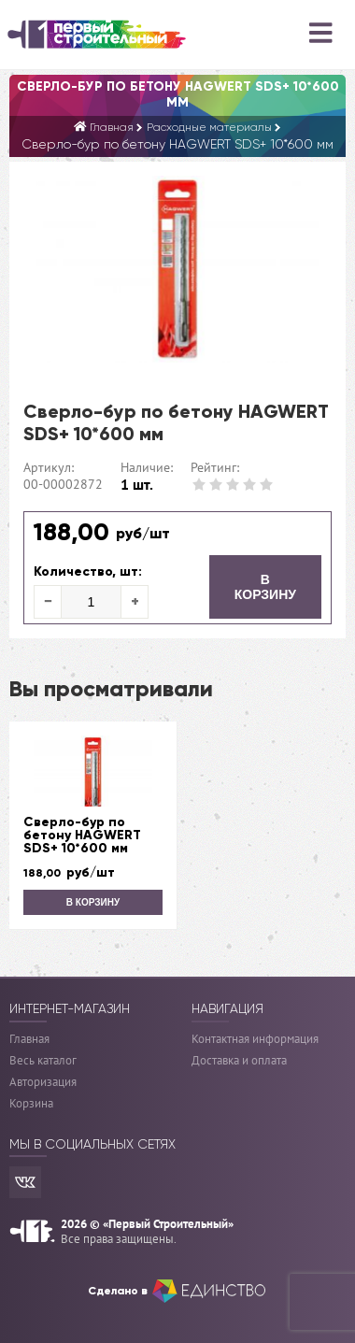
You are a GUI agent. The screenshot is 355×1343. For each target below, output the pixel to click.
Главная (29, 1039)
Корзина (31, 1103)
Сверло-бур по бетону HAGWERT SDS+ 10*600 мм (82, 835)
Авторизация (43, 1082)
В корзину (265, 587)
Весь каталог (43, 1060)
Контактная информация (255, 1039)
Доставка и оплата (239, 1060)
